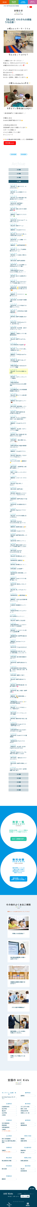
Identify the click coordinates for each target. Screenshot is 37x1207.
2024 (19, 177)
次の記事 (23, 154)
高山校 (8, 139)
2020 (19, 782)
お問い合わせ (9, 1204)
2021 (19, 778)
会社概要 (20, 1194)
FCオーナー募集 (25, 1196)
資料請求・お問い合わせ (13, 1196)
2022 (19, 774)
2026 (19, 169)
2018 (19, 790)
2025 (19, 173)
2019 (19, 786)
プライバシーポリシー (29, 1194)
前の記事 (13, 154)
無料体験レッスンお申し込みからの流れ (18, 878)
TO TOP (32, 1188)
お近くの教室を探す (18, 839)
